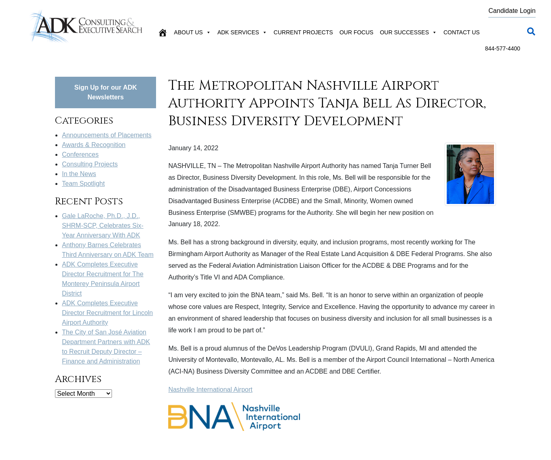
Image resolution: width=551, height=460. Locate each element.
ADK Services (242, 32)
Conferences (80, 154)
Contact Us (461, 32)
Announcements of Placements (106, 135)
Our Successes (408, 32)
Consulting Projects (90, 164)
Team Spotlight (83, 183)
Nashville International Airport (210, 389)
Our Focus (357, 32)
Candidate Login (512, 10)
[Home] (162, 32)
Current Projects (303, 32)
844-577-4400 (502, 48)
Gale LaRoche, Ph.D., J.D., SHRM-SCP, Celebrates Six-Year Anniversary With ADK (103, 225)
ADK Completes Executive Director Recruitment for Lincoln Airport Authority (107, 313)
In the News (79, 173)
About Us (192, 32)
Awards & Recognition (93, 144)
